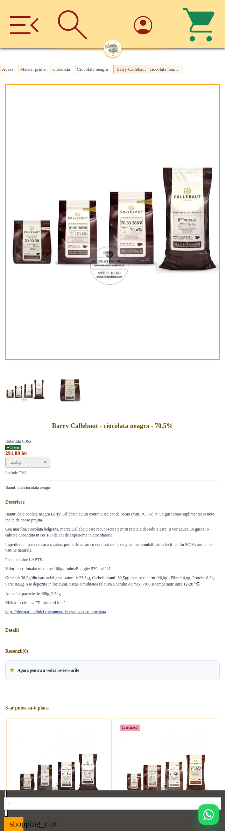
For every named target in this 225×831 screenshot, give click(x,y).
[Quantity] (112, 803)
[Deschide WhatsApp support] (208, 814)
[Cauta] (72, 24)
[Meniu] (24, 24)
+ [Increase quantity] (6, 813)
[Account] (152, 24)
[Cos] (201, 24)
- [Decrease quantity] (5, 793)
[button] (112, 670)
